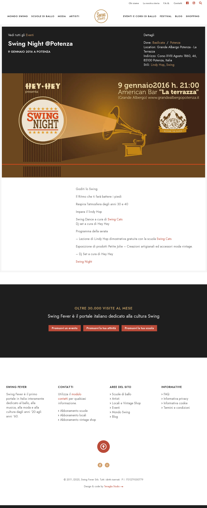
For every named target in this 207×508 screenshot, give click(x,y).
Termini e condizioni (176, 410)
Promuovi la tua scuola (139, 331)
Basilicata (158, 45)
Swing (171, 67)
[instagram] (107, 468)
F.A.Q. (166, 3)
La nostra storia (151, 3)
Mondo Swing (17, 17)
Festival (166, 17)
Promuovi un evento (65, 331)
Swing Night (84, 264)
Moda (62, 17)
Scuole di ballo (42, 17)
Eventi (30, 38)
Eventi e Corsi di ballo (139, 17)
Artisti (74, 17)
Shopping (193, 17)
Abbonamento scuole (73, 413)
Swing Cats (115, 222)
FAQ (165, 397)
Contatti (178, 3)
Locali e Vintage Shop (127, 405)
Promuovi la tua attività (101, 331)
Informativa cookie (175, 405)
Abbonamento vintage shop (77, 422)
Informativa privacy (175, 401)
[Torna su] (103, 449)
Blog (179, 17)
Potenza (176, 45)
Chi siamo (134, 3)
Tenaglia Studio (113, 489)
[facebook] (100, 468)
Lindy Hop (158, 67)
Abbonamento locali (72, 417)
